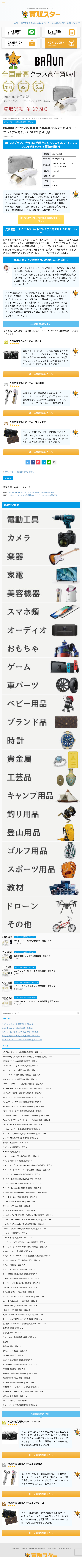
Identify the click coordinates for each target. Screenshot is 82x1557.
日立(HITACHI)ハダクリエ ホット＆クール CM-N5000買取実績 (31, 492)
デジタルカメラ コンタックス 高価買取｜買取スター (36, 1001)
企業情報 (24, 1548)
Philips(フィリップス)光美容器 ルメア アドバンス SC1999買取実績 (33, 495)
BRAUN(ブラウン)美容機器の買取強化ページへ (41, 219)
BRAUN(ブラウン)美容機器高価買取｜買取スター (20, 472)
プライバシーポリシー (54, 1548)
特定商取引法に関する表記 (37, 1548)
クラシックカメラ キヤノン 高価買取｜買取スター (35, 986)
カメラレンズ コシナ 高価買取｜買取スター (32, 941)
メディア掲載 (15, 1548)
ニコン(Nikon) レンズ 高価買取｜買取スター (33, 956)
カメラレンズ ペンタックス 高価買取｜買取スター (35, 971)
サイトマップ (67, 1548)
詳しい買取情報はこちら (41, 374)
